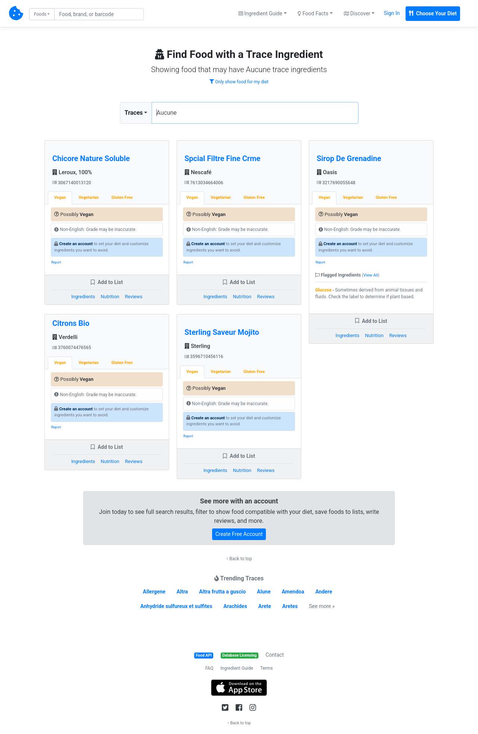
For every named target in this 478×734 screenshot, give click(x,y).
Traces (134, 112)
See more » (322, 606)
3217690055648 (336, 182)
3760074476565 (71, 347)
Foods (40, 14)
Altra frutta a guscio (222, 592)
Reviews (133, 296)
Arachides (235, 606)
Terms (266, 668)
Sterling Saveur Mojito (221, 332)
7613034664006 (203, 182)
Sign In (392, 13)
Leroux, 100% (72, 172)
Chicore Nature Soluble (91, 158)
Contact (275, 655)
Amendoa (293, 592)
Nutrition (110, 296)
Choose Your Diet (433, 13)
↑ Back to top (239, 558)
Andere (323, 592)
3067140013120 (71, 182)
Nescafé (197, 172)
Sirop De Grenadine (349, 158)
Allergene (154, 592)
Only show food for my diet (239, 81)
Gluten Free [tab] (122, 197)
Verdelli (64, 337)
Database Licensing (239, 655)
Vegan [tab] (60, 197)
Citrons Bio (70, 323)
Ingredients (83, 296)
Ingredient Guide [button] (260, 13)
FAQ (209, 668)
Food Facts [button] (313, 13)
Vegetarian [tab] (88, 197)
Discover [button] (357, 13)
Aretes (290, 606)
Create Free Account (239, 534)
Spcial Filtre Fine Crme (222, 158)
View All (370, 275)
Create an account (76, 243)
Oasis (327, 172)
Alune (263, 592)
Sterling (197, 346)
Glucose (323, 290)
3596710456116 (203, 356)
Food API (204, 655)
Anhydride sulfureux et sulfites (176, 606)
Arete (264, 606)
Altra (182, 592)
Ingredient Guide (236, 668)
